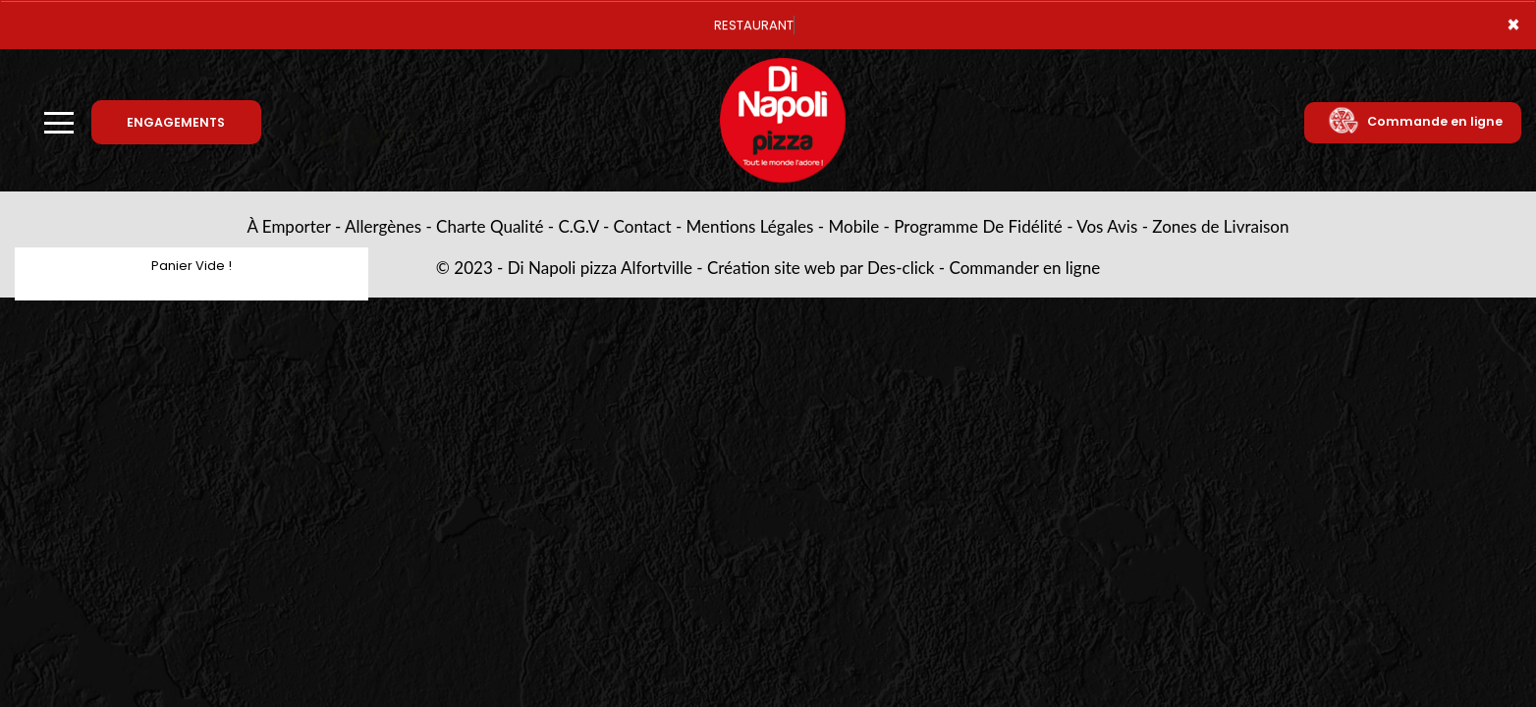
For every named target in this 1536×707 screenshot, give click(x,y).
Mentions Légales (750, 226)
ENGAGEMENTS (176, 122)
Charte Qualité (489, 226)
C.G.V (578, 226)
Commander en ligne (1025, 267)
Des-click (900, 267)
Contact (643, 226)
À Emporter (289, 226)
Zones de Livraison (1220, 226)
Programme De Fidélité (978, 226)
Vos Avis (1106, 226)
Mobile (854, 226)
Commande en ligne (1415, 121)
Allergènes (383, 226)
